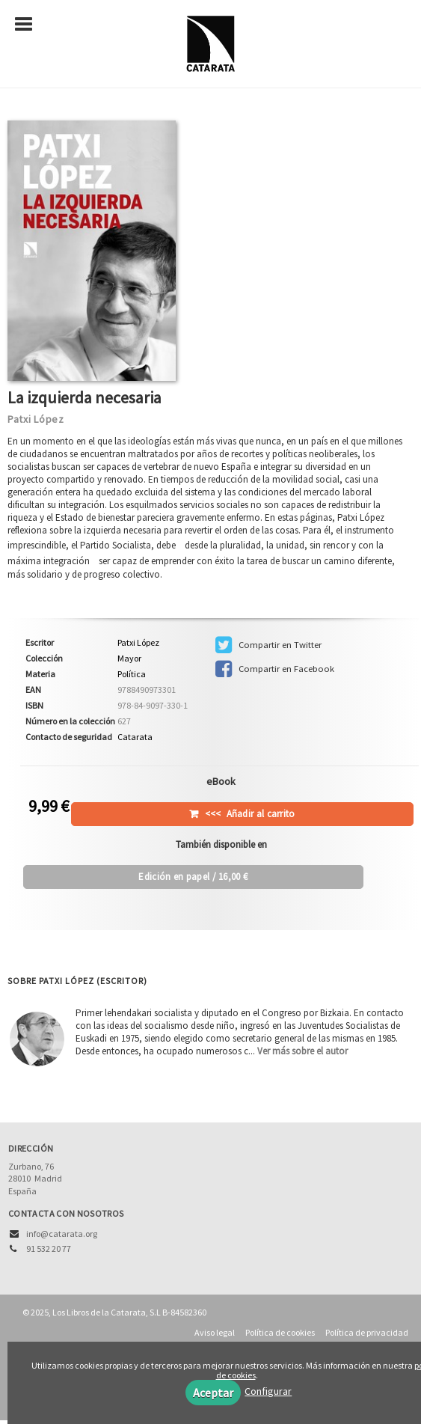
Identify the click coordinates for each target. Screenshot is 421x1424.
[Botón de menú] (29, 24)
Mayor (129, 658)
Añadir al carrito (250, 813)
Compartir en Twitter (268, 645)
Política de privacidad (366, 1332)
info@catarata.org (61, 1233)
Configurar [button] (268, 1391)
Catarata (135, 736)
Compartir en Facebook (274, 669)
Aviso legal (214, 1332)
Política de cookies (280, 1332)
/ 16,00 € (193, 876)
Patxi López (35, 419)
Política (131, 673)
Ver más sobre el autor (302, 1051)
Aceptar (213, 1392)
